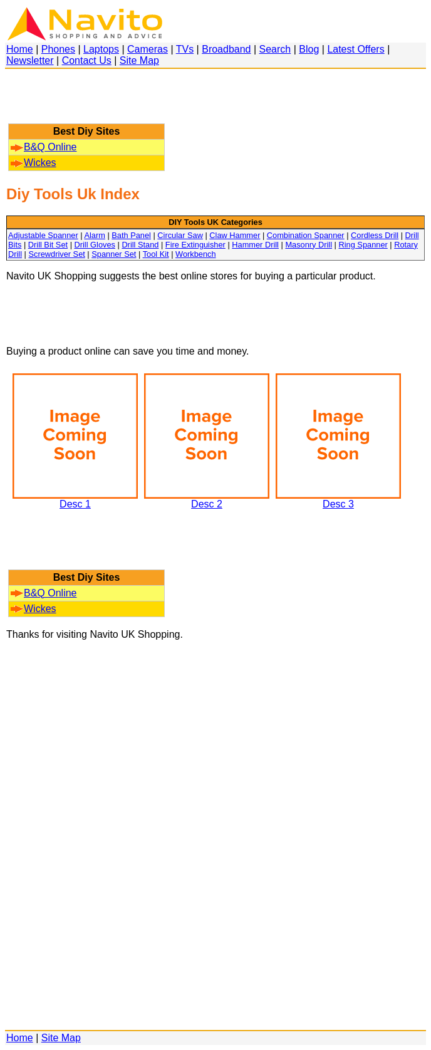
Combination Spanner (306, 235)
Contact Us (87, 60)
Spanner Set (113, 254)
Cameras (147, 49)
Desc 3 (338, 499)
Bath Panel (131, 235)
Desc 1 (75, 499)
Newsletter (30, 60)
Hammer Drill (255, 244)
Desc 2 (206, 499)
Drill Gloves (95, 244)
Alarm (94, 235)
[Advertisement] (86, 102)
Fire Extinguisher (195, 244)
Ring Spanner (363, 244)
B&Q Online (43, 147)
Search (275, 49)
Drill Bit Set (48, 244)
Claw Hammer (234, 235)
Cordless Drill (374, 235)
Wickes (33, 162)
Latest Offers (355, 49)
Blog (309, 49)
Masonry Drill (308, 244)
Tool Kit (156, 254)
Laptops (101, 49)
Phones (58, 49)
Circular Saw (180, 235)
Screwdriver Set (56, 254)
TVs (185, 49)
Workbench (195, 254)
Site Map (139, 60)
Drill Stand (140, 244)
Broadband (226, 49)
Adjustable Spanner (43, 235)
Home (19, 49)
